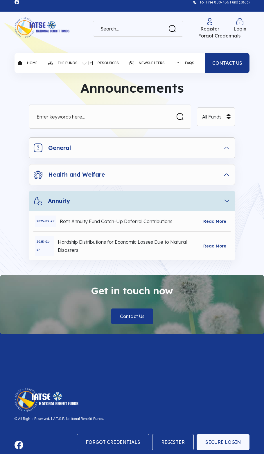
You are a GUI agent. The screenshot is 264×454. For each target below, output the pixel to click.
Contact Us (132, 316)
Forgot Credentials (113, 442)
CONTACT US (227, 63)
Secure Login (223, 442)
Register (173, 442)
